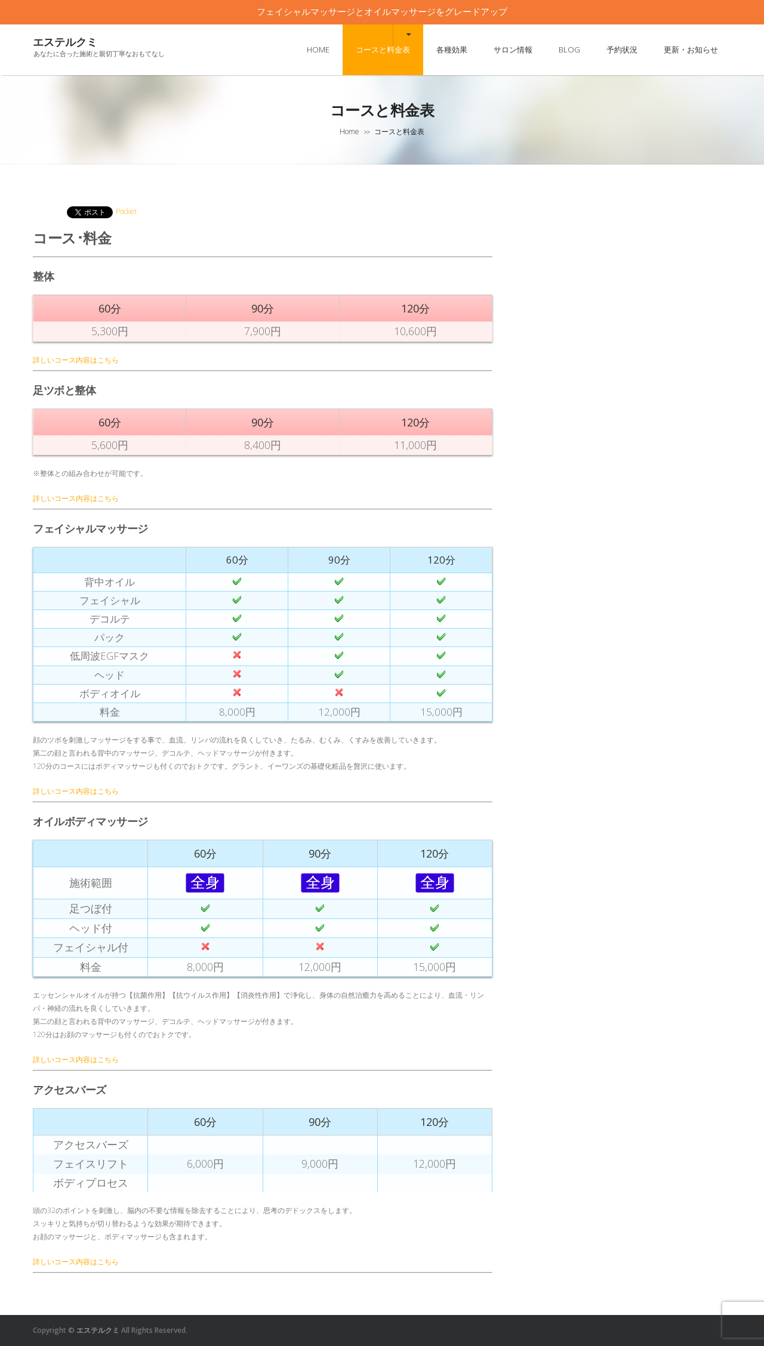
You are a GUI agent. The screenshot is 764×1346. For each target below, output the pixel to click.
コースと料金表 (383, 49)
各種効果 (451, 49)
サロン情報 (513, 49)
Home (349, 131)
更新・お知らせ (691, 49)
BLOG (569, 49)
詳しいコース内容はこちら (76, 360)
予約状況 (621, 49)
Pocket (126, 211)
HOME (318, 49)
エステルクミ (65, 42)
